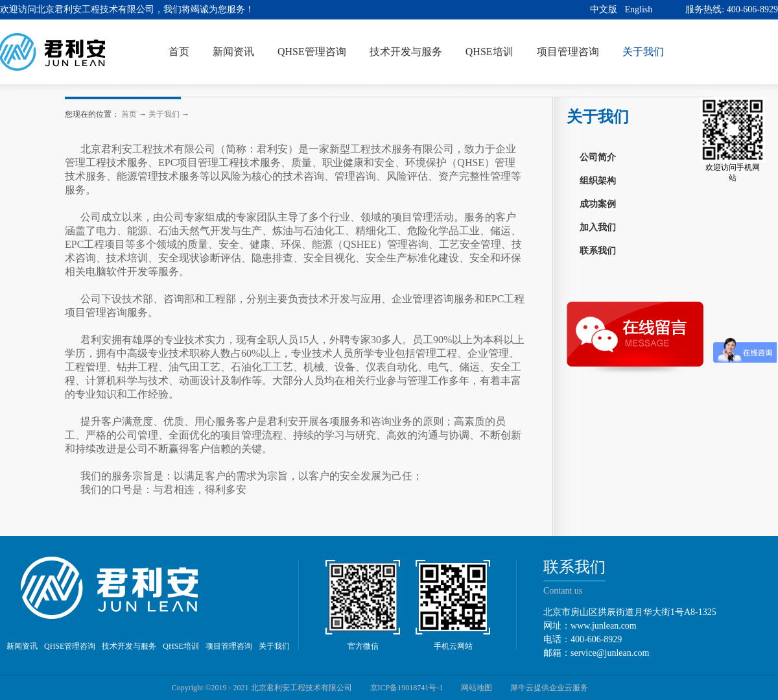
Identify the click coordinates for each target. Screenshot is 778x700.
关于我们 (164, 114)
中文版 (603, 9)
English (639, 9)
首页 (179, 51)
